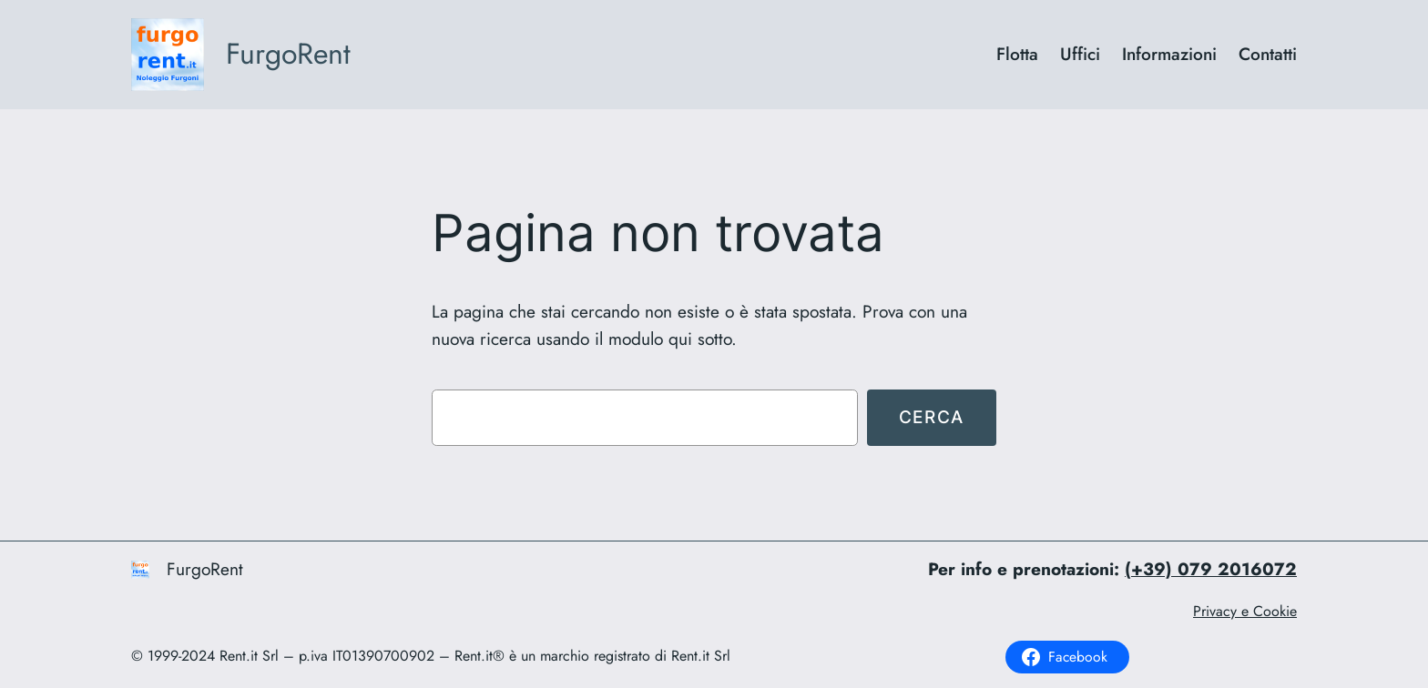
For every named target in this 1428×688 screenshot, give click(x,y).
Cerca (931, 417)
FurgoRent (288, 54)
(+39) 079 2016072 (1211, 569)
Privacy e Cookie (1245, 611)
